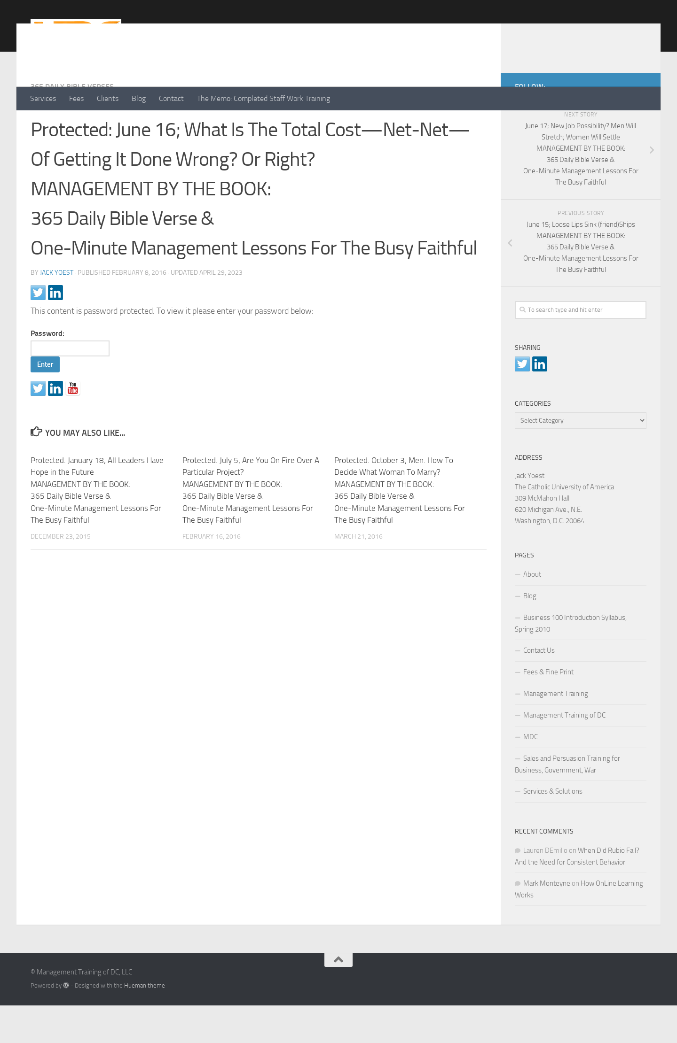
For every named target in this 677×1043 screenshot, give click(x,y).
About (532, 612)
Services (43, 98)
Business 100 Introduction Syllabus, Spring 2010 (571, 661)
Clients (107, 98)
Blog (139, 98)
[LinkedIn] (625, 122)
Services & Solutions (553, 829)
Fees (76, 98)
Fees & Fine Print (548, 709)
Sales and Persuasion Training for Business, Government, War (567, 802)
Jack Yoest (56, 310)
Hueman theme (144, 1023)
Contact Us (539, 688)
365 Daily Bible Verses (72, 124)
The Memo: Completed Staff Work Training (263, 98)
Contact (171, 98)
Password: (70, 380)
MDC (530, 774)
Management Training (555, 731)
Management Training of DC (564, 753)
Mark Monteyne (546, 921)
